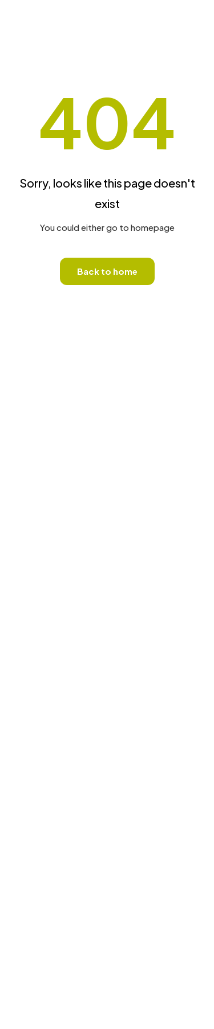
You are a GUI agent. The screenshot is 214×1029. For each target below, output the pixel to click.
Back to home (107, 271)
